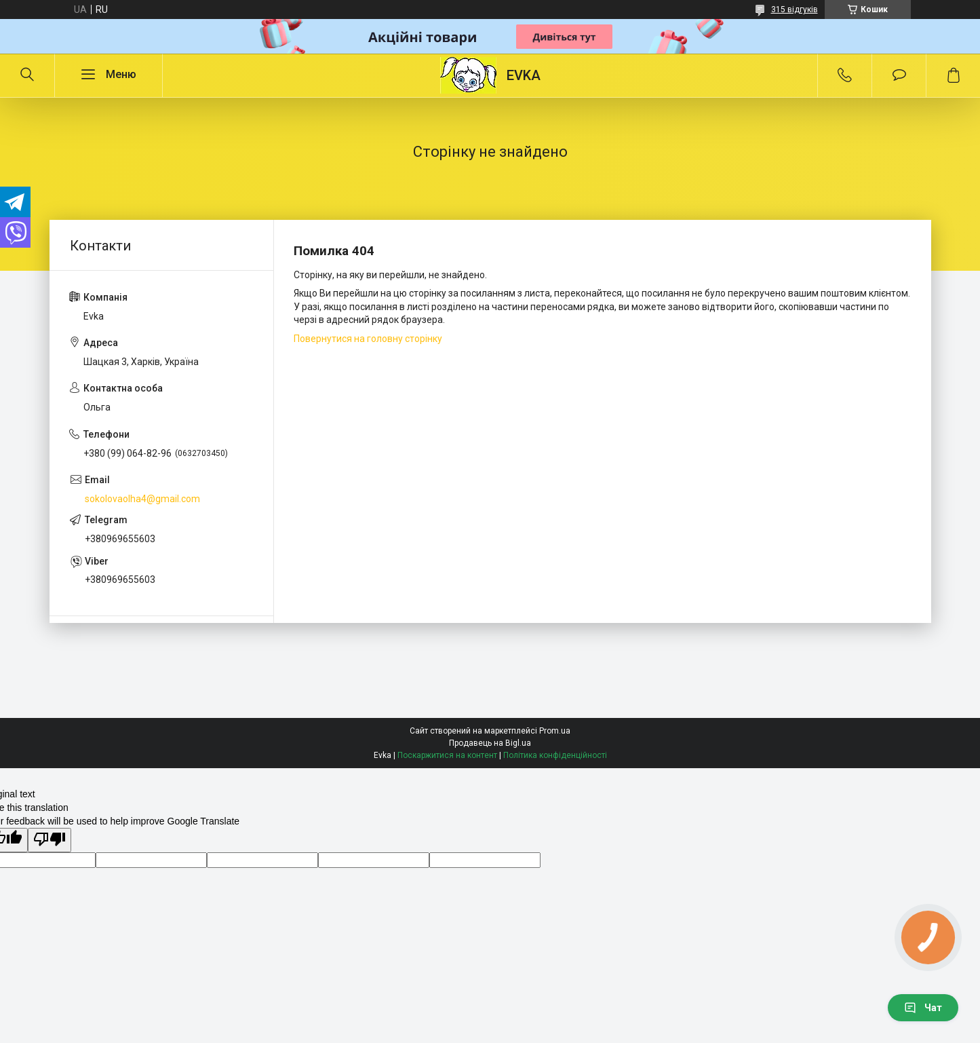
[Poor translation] (49, 840)
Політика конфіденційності (555, 755)
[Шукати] (27, 75)
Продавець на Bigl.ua (490, 743)
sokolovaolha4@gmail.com (142, 498)
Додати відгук (899, 75)
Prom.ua (554, 731)
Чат (923, 1008)
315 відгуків (794, 9)
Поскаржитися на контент (447, 755)
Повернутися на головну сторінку (368, 338)
